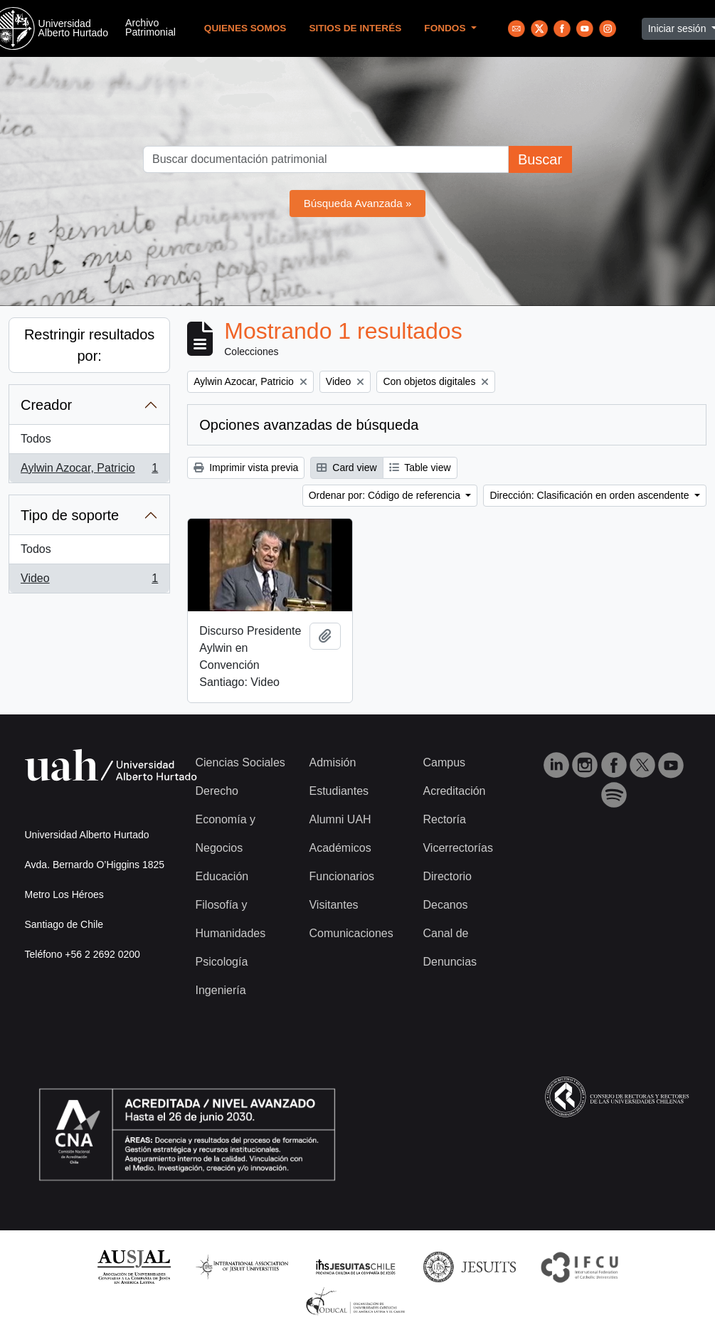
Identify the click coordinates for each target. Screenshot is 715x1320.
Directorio (447, 876)
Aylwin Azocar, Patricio (89, 471)
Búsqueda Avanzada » (358, 203)
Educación (222, 876)
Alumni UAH (340, 819)
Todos (36, 439)
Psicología (222, 962)
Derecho (217, 791)
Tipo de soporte (70, 515)
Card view (346, 467)
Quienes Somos (245, 28)
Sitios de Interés (355, 28)
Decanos (445, 905)
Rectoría (444, 819)
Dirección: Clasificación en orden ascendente (590, 495)
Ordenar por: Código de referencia (386, 495)
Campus (444, 762)
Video (89, 581)
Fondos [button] (446, 28)
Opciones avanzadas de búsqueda (308, 425)
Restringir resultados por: (89, 345)
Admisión (332, 762)
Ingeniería (221, 990)
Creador (46, 405)
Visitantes (333, 905)
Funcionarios (341, 876)
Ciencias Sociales (240, 762)
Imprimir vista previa (246, 467)
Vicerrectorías (457, 848)
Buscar (540, 159)
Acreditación (454, 791)
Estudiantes (339, 791)
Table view (420, 467)
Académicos (340, 848)
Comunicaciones (351, 933)
